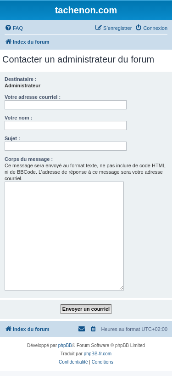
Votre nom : (18, 117)
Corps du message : (29, 159)
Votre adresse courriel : (33, 97)
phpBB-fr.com (98, 353)
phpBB (65, 345)
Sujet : (12, 138)
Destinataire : (21, 79)
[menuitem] (14, 28)
